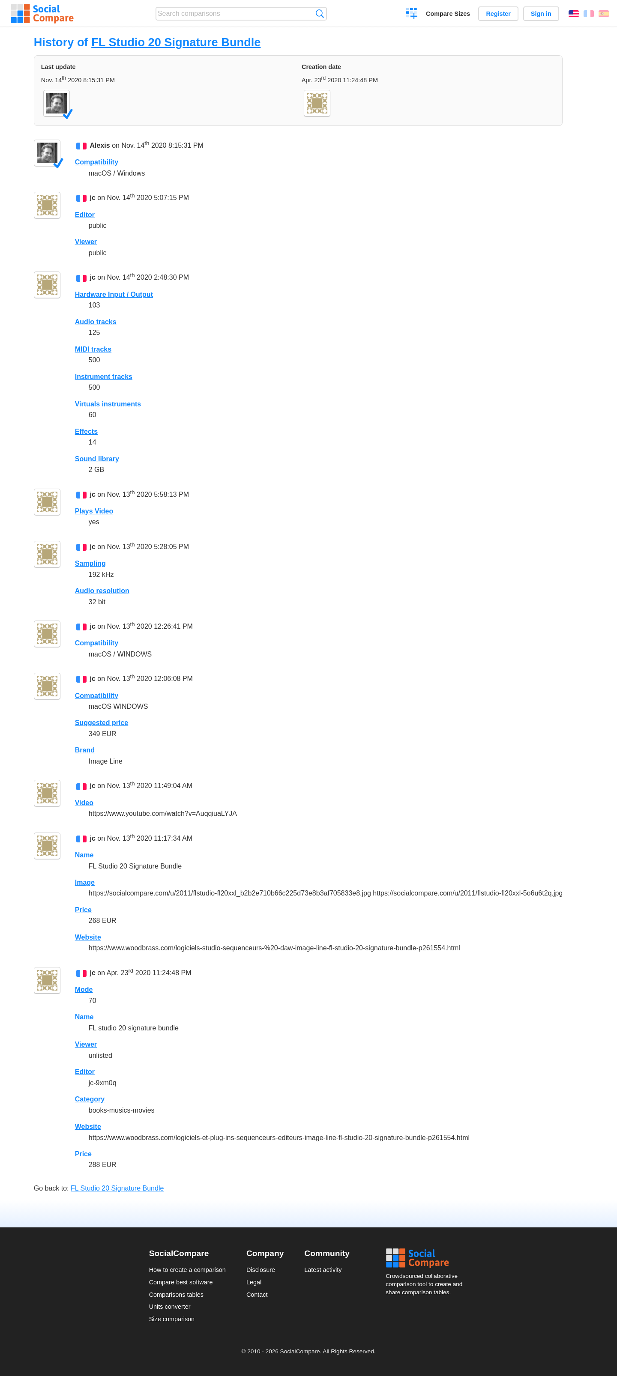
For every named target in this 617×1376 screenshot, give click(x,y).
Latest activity (322, 1269)
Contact (257, 1294)
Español (604, 13)
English (574, 13)
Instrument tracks (103, 376)
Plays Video (94, 511)
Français (589, 13)
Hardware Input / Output (114, 294)
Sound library (97, 459)
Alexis (100, 145)
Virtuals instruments (108, 404)
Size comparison (172, 1319)
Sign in (541, 13)
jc (93, 198)
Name (84, 855)
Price (83, 909)
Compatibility (96, 162)
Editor (85, 214)
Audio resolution (102, 590)
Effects (86, 431)
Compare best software (181, 1282)
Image (85, 882)
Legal (253, 1282)
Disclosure (260, 1269)
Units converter (170, 1306)
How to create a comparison (187, 1269)
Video (84, 802)
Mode (84, 989)
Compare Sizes (448, 13)
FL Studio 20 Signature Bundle (176, 42)
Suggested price (101, 722)
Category (90, 1099)
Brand (85, 750)
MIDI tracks (93, 349)
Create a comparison (412, 14)
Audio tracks (96, 321)
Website (88, 937)
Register (498, 13)
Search (320, 13)
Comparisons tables (176, 1294)
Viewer (86, 241)
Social (427, 1258)
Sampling (90, 563)
